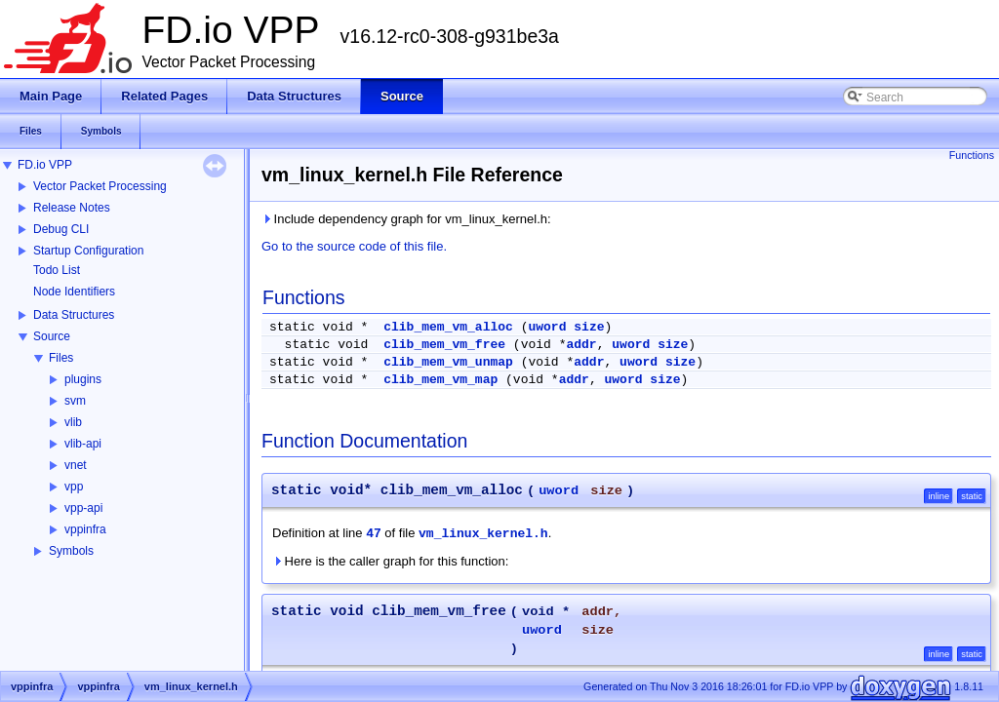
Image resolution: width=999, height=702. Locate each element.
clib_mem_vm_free (444, 344)
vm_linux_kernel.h (483, 533)
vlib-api (82, 443)
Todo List (56, 270)
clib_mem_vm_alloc (448, 327)
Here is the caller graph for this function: (390, 561)
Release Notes (71, 207)
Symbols (71, 551)
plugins (82, 379)
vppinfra (85, 529)
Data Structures (73, 315)
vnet (75, 465)
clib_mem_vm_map (440, 379)
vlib (73, 422)
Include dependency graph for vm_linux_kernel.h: (406, 219)
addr (581, 344)
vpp (73, 486)
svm (75, 401)
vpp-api (83, 508)
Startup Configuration (88, 250)
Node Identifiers (74, 291)
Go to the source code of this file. (354, 246)
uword (547, 327)
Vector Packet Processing (100, 186)
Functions (971, 155)
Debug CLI (61, 229)
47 (373, 533)
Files (61, 358)
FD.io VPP (45, 165)
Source (51, 336)
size (589, 327)
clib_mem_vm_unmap (448, 362)
